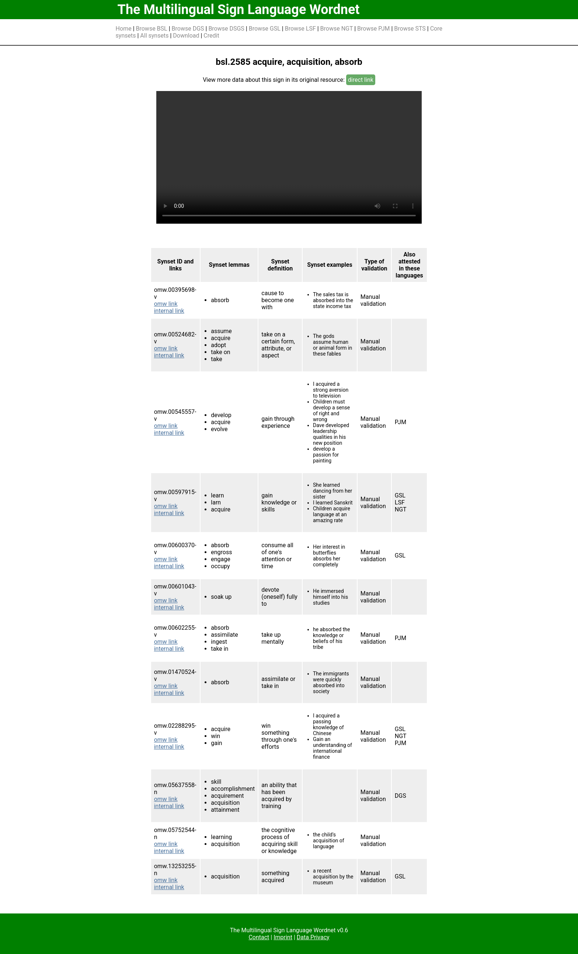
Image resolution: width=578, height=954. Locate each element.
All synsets (154, 35)
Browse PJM (373, 28)
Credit (211, 35)
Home (124, 28)
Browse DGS (188, 28)
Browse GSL (265, 28)
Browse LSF (300, 28)
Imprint (283, 937)
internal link (169, 310)
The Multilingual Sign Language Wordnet (239, 9)
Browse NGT (336, 28)
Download (186, 35)
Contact (258, 937)
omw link (166, 303)
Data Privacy (313, 937)
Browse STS (410, 28)
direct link (360, 79)
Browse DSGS (226, 28)
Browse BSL (151, 28)
